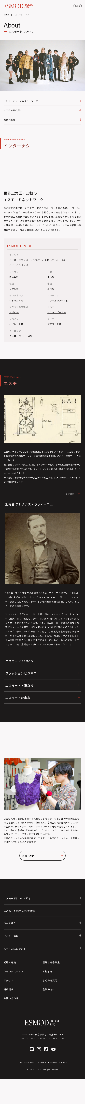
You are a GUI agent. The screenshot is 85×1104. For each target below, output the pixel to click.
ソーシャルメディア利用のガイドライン (52, 1062)
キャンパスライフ (13, 971)
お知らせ (47, 971)
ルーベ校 (60, 260)
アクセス (8, 980)
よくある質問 (49, 980)
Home (6, 14)
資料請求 (9, 989)
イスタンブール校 (56, 312)
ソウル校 (14, 289)
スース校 (27, 336)
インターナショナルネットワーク (42, 100)
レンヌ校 (35, 260)
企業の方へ (48, 989)
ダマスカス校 (54, 324)
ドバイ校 (14, 312)
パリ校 (12, 260)
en (77, 6)
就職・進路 (42, 119)
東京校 (50, 277)
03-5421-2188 (34, 1038)
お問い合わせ (11, 998)
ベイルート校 (16, 324)
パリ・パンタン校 (18, 265)
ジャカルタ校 (16, 300)
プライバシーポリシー (26, 1062)
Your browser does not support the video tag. (42, 169)
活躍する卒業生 (51, 962)
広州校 (50, 289)
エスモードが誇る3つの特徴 (19, 910)
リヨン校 (23, 260)
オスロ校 (14, 277)
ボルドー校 (48, 260)
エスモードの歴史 (42, 110)
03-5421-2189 (56, 1038)
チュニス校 (15, 336)
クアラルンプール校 (57, 300)
